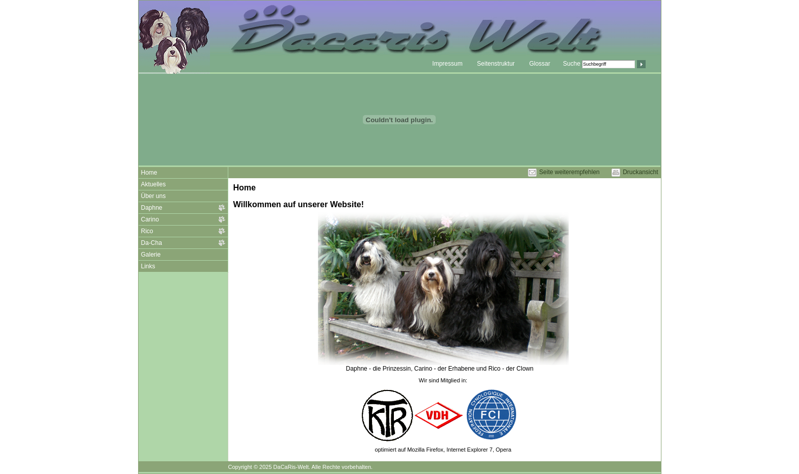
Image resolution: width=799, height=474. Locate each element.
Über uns (153, 196)
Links (148, 266)
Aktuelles (153, 184)
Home (149, 172)
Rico (147, 231)
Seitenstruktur (496, 63)
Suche (571, 63)
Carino (150, 219)
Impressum (447, 63)
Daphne (152, 207)
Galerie (151, 254)
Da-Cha (151, 242)
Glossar (539, 63)
